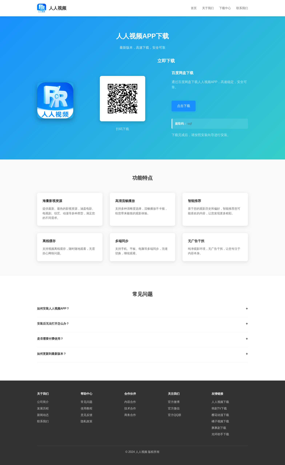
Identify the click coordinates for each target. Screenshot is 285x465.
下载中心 (225, 8)
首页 (194, 8)
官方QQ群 (174, 415)
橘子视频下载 (220, 421)
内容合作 (130, 401)
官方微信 (174, 408)
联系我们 (242, 8)
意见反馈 (86, 415)
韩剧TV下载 (219, 408)
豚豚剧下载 (219, 427)
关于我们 (208, 8)
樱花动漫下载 (220, 415)
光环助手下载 (220, 434)
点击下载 (183, 106)
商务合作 (130, 415)
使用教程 (86, 408)
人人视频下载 (220, 401)
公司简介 (43, 401)
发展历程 (43, 408)
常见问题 (86, 401)
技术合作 (130, 408)
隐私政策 (86, 421)
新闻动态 (43, 415)
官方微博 (174, 401)
